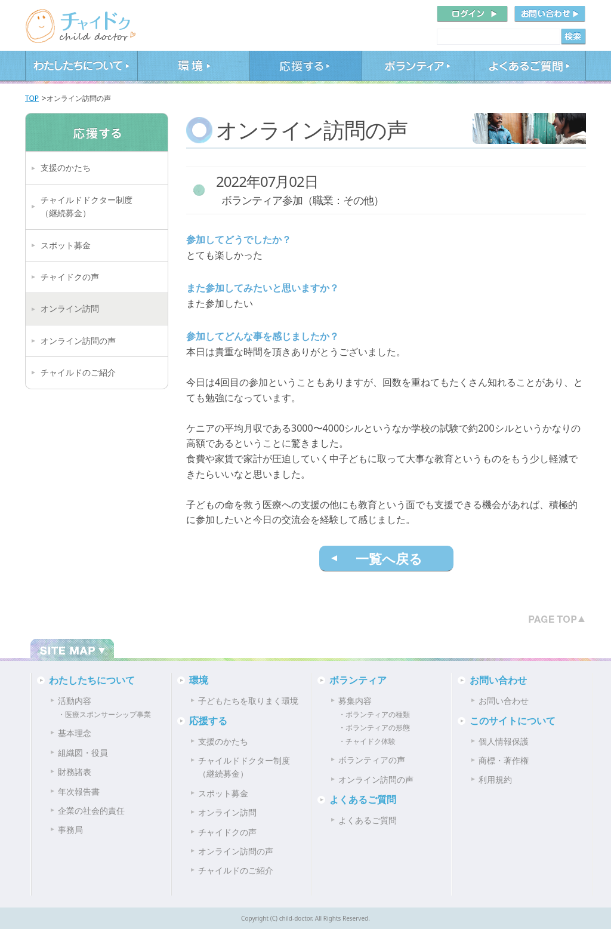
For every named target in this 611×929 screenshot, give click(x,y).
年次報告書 (79, 791)
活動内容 (74, 700)
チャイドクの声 (70, 276)
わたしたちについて (81, 67)
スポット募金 (66, 245)
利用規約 (495, 779)
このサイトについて (513, 720)
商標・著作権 (504, 760)
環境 (193, 67)
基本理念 (74, 733)
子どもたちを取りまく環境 (248, 700)
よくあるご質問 (530, 67)
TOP (32, 98)
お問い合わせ (498, 680)
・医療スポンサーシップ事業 (104, 714)
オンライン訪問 (70, 308)
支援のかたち (66, 167)
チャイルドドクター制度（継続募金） (86, 206)
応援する (305, 67)
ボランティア (418, 67)
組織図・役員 (83, 752)
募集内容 (355, 700)
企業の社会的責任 (91, 810)
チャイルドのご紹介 (78, 372)
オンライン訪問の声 (78, 340)
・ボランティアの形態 (374, 727)
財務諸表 (74, 771)
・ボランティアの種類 (374, 714)
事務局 (70, 829)
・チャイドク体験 (367, 741)
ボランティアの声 (371, 759)
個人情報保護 (504, 741)
